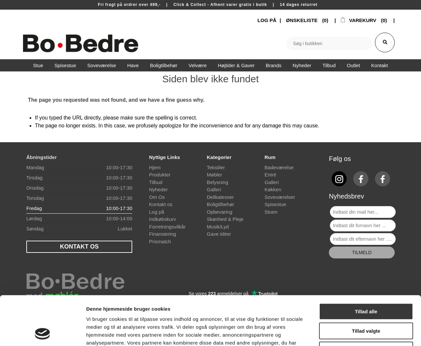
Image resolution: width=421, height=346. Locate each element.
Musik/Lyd (218, 226)
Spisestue (275, 204)
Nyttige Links (164, 157)
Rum (269, 157)
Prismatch (160, 241)
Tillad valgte (366, 285)
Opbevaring (220, 212)
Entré (270, 174)
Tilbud (155, 182)
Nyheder (158, 189)
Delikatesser (220, 197)
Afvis (366, 304)
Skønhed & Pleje (225, 219)
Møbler (214, 174)
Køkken (272, 189)
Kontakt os (160, 204)
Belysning (217, 182)
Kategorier (219, 157)
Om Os (157, 197)
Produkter (159, 174)
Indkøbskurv (162, 219)
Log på (156, 212)
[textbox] (329, 43)
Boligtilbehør (220, 204)
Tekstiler (216, 167)
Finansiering (162, 234)
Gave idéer (219, 234)
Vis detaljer (342, 333)
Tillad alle (366, 265)
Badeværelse (278, 167)
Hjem (155, 167)
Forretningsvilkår (167, 226)
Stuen (270, 212)
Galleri (214, 189)
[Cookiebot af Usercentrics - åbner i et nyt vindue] (42, 333)
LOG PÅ (267, 20)
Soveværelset (279, 197)
